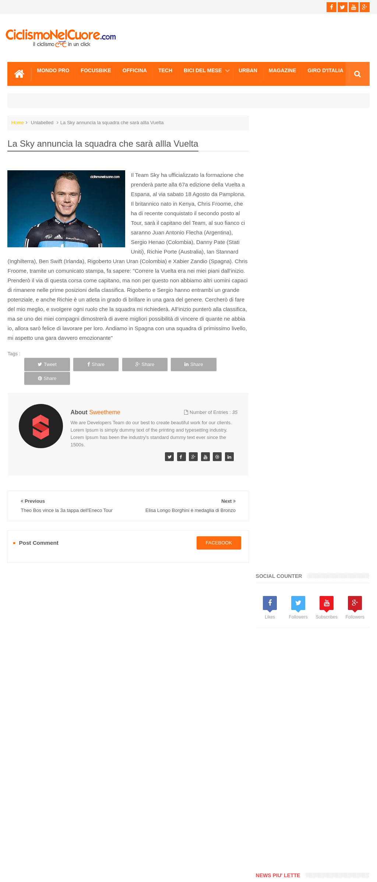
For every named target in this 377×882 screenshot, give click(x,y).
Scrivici (23, 848)
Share (90, 364)
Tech (165, 70)
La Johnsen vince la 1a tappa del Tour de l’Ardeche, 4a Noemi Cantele (330, 647)
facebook (216, 528)
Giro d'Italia (325, 70)
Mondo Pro (53, 70)
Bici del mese (203, 70)
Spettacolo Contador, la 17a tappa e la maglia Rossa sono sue (328, 601)
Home (17, 122)
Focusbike (96, 70)
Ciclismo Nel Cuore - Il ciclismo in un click (194, 870)
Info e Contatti (66, 848)
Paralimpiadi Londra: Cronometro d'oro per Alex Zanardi (327, 481)
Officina (135, 70)
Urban (248, 70)
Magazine (282, 70)
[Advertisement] (316, 294)
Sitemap (108, 848)
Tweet (45, 364)
